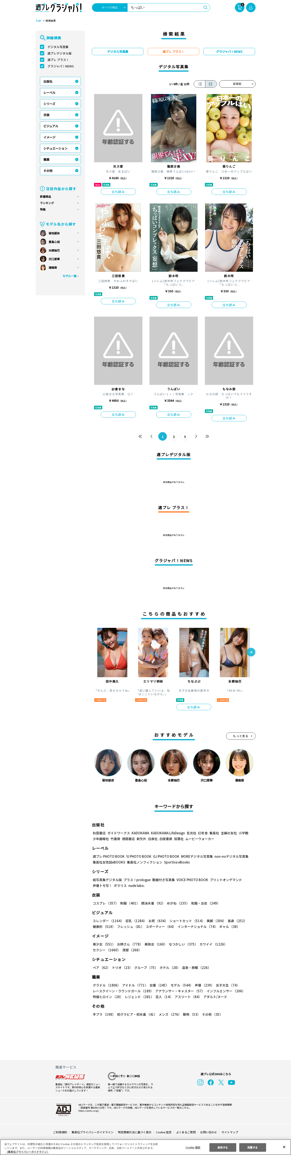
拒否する (223, 1147)
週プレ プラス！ (58, 60)
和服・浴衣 (204, 903)
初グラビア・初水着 (136, 1014)
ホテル (169, 967)
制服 (129, 903)
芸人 (163, 996)
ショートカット (185, 920)
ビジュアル (50, 126)
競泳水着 (152, 903)
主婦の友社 (228, 833)
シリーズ (49, 104)
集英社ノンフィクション (143, 862)
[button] (251, 653)
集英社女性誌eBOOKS (109, 862)
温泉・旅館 (195, 967)
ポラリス (120, 885)
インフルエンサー (225, 991)
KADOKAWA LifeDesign (167, 833)
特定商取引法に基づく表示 (134, 1132)
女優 (158, 985)
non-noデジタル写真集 (228, 856)
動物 (190, 1014)
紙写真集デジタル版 (107, 879)
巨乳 (135, 920)
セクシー (240, 944)
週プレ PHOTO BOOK (108, 856)
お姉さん (129, 944)
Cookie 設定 (163, 1132)
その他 (47, 170)
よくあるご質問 (185, 1132)
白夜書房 (165, 838)
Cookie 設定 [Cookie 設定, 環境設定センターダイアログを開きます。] (193, 1147)
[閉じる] (284, 1147)
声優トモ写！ (102, 885)
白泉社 (153, 838)
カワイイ (211, 944)
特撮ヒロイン (108, 996)
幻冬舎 (202, 833)
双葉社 (179, 838)
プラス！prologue (136, 879)
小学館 (243, 833)
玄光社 (191, 833)
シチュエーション (55, 148)
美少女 (104, 944)
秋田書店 (99, 833)
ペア (101, 967)
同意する (252, 1147)
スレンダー (108, 920)
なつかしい (182, 944)
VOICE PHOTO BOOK (191, 879)
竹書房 (115, 838)
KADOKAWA (140, 833)
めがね (177, 903)
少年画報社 (101, 838)
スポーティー (160, 926)
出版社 (47, 81)
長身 (234, 920)
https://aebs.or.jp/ (88, 1110)
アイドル (134, 985)
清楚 (102, 950)
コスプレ (105, 903)
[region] (145, 1147)
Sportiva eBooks (175, 862)
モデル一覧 (69, 276)
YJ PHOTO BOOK (137, 856)
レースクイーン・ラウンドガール (123, 991)
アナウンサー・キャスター (179, 991)
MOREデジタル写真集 (194, 856)
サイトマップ (229, 1132)
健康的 (104, 926)
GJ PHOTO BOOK (164, 856)
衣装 (46, 115)
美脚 (214, 920)
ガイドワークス (118, 833)
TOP (38, 21)
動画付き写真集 (162, 879)
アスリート (187, 996)
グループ (145, 967)
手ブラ (104, 1014)
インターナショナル (196, 926)
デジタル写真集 (58, 47)
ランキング (47, 203)
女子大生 (226, 985)
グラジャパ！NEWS (60, 66)
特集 (43, 209)
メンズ (169, 1014)
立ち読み (118, 192)
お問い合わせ (208, 1132)
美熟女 (155, 944)
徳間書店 (128, 838)
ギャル (228, 926)
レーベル (49, 92)
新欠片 (141, 838)
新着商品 (45, 196)
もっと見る (240, 736)
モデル (180, 985)
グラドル (106, 985)
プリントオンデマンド (224, 879)
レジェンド (139, 996)
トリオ (122, 967)
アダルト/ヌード (214, 996)
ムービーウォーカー (199, 838)
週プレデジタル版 (59, 53)
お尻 (156, 920)
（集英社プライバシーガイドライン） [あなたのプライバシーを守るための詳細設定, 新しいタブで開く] (27, 1151)
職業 (46, 159)
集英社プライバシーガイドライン (93, 1132)
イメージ (49, 137)
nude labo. (136, 885)
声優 (202, 985)
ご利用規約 (60, 1132)
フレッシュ (130, 926)
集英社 (213, 833)
